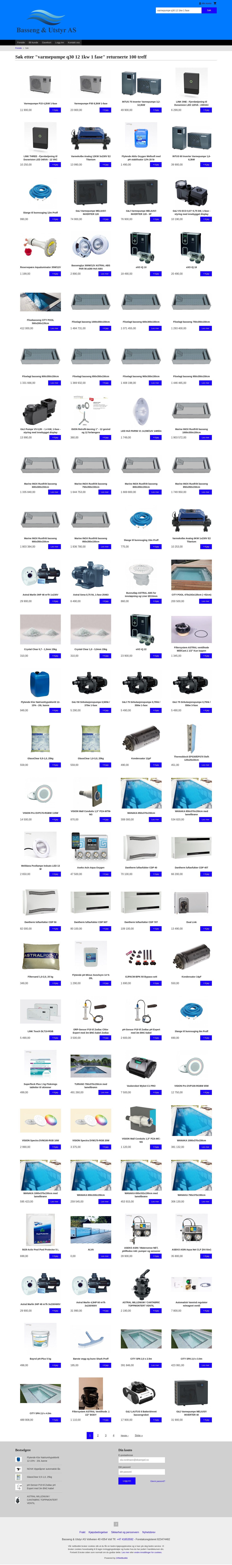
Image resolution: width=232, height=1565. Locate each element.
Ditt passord (124, 1467)
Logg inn (59, 42)
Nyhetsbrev (148, 1532)
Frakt (82, 1532)
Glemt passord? (157, 1481)
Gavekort (46, 42)
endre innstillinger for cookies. (148, 1553)
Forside (21, 42)
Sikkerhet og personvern (125, 1532)
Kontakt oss (74, 42)
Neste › (125, 1435)
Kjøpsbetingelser (98, 1532)
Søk (209, 10)
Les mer (126, 1553)
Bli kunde (33, 42)
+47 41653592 (125, 1539)
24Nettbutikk (122, 1558)
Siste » (139, 1435)
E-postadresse (125, 1455)
